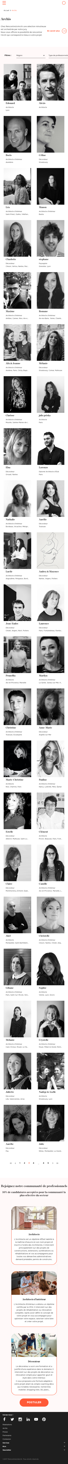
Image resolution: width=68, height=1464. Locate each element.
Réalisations (7, 1424)
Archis (5, 1428)
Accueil (6, 10)
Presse (5, 1432)
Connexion (7, 1439)
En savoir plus (53, 31)
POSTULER (34, 1402)
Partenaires (7, 1435)
